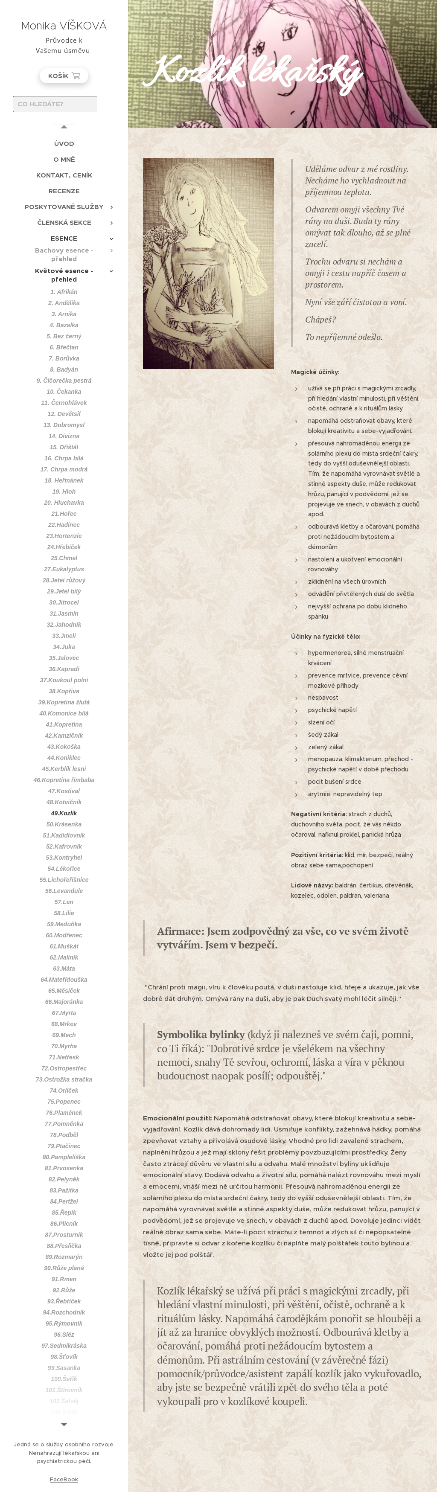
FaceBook (64, 1479)
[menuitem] (64, 143)
